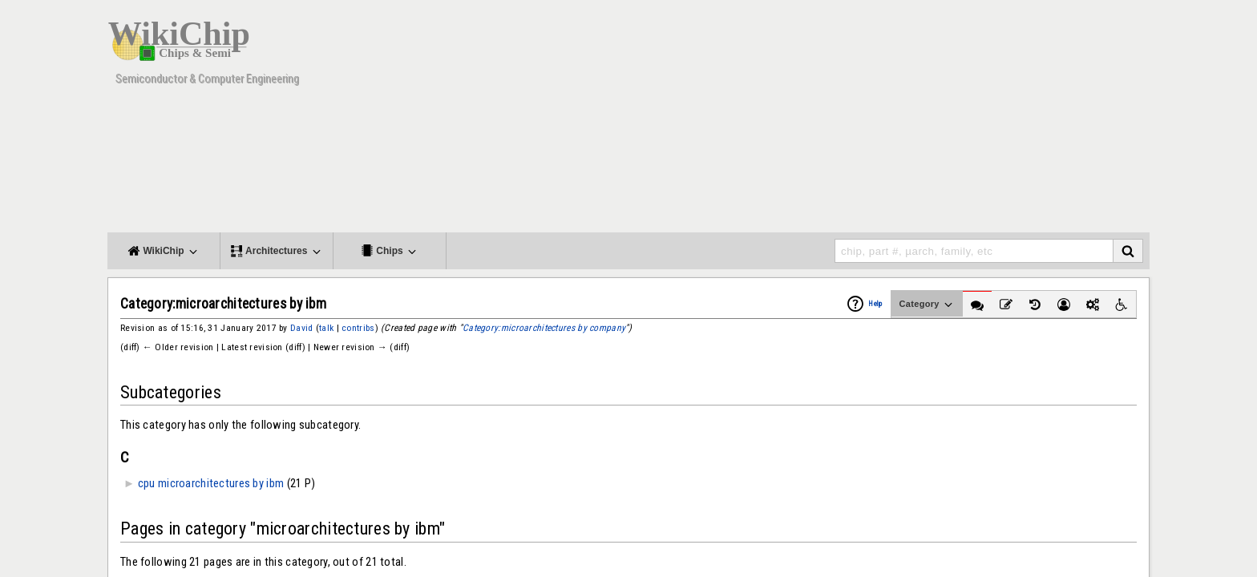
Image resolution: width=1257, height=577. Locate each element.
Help (875, 304)
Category (927, 304)
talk (326, 327)
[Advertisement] (857, 120)
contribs (358, 327)
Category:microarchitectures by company (544, 327)
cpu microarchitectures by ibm (211, 483)
